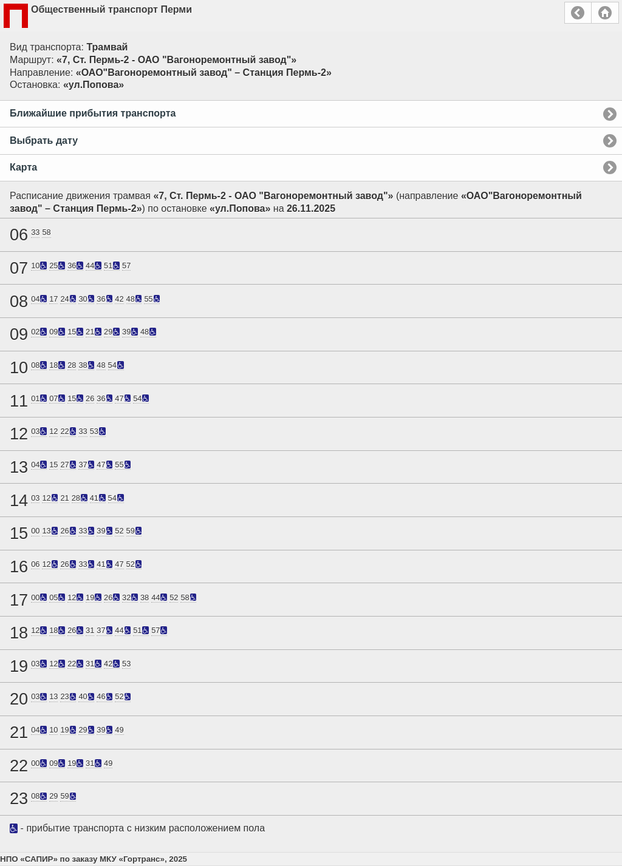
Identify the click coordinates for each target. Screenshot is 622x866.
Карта (23, 167)
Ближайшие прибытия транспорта (93, 113)
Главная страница (605, 13)
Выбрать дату (44, 140)
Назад (578, 13)
